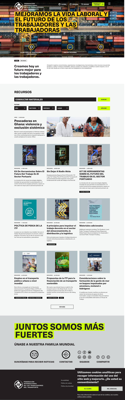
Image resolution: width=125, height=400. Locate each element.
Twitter (79, 352)
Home (16, 60)
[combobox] (20, 108)
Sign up (34, 355)
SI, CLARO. (88, 389)
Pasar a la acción (97, 4)
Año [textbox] (16, 108)
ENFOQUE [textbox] (46, 108)
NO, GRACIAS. (112, 389)
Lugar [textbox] (60, 108)
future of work (84, 192)
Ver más (62, 307)
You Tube (89, 352)
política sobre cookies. (84, 397)
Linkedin (79, 357)
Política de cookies (66, 383)
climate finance (52, 298)
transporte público (20, 298)
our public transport (35, 298)
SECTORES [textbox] (32, 108)
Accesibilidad (65, 380)
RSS (89, 357)
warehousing (51, 244)
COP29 (61, 298)
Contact (66, 355)
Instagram (84, 357)
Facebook (84, 352)
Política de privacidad (67, 386)
